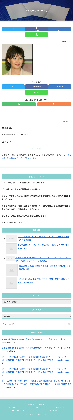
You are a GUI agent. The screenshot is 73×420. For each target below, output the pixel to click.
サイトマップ (54, 410)
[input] (36, 324)
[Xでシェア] (13, 29)
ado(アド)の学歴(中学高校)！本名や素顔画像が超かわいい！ (27, 357)
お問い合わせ (60, 407)
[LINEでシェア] (36, 34)
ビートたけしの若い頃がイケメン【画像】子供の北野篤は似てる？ (29, 381)
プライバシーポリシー (18, 410)
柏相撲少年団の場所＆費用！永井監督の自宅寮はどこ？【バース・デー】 (32, 339)
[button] (69, 324)
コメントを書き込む (36, 148)
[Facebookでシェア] (36, 29)
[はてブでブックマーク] (59, 29)
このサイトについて (36, 407)
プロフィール (12, 407)
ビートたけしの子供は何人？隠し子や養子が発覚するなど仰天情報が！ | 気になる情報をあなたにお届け (36, 384)
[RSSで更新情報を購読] (54, 104)
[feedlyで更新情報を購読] (19, 104)
